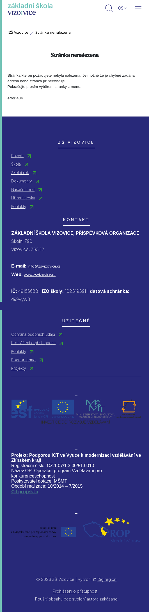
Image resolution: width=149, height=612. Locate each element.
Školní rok (20, 172)
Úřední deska (23, 198)
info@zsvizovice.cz (44, 266)
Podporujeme (23, 360)
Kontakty (18, 206)
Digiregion (106, 579)
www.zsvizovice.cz (40, 274)
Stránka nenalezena (53, 32)
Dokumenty (21, 181)
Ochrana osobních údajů (33, 334)
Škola (16, 164)
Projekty (18, 368)
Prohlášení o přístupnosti (33, 343)
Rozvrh (17, 156)
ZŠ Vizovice (18, 32)
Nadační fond (23, 189)
